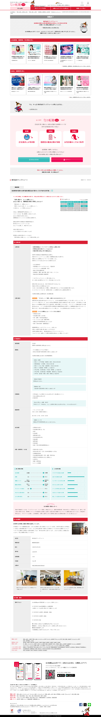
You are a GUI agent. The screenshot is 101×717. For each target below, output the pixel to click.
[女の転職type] (12, 706)
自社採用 (48, 706)
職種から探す (13, 694)
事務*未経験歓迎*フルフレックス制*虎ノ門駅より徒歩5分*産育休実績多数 (50, 88)
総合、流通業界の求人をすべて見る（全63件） (80, 97)
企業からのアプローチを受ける (60, 8)
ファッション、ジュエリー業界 (29, 645)
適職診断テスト (36, 699)
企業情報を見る (33, 109)
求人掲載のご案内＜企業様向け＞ (63, 5)
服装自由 (78, 647)
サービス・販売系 (50, 639)
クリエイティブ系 (75, 639)
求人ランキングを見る (40, 8)
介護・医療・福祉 (75, 694)
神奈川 (21, 695)
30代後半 (45, 650)
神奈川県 (32, 642)
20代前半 (40, 650)
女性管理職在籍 (61, 647)
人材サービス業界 (41, 644)
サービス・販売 (33, 694)
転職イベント (24, 699)
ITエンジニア (68, 694)
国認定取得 (54, 697)
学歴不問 (67, 647)
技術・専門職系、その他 (28, 640)
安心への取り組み (20, 705)
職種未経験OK (54, 647)
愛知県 (44, 642)
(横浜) (23, 695)
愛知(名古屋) (37, 695)
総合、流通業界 (66, 645)
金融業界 (69, 644)
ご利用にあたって (13, 705)
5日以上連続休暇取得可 (56, 648)
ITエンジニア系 (58, 639)
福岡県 (47, 642)
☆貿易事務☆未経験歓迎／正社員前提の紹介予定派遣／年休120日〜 (66, 57)
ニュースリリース (45, 705)
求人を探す (20, 8)
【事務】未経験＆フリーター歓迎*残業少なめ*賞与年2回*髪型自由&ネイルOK (34, 88)
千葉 (30, 695)
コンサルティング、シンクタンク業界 (54, 645)
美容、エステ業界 (41, 645)
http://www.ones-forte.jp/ (38, 565)
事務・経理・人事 (49, 694)
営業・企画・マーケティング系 (39, 639)
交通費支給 (32, 648)
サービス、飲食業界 (76, 644)
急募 (36, 648)
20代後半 (28, 650)
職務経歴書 (30, 699)
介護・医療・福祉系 (66, 639)
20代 (24, 650)
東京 (18, 695)
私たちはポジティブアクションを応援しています (48, 712)
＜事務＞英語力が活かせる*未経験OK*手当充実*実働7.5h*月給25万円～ (82, 57)
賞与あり (40, 648)
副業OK (27, 697)
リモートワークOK (21, 697)
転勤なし (25, 647)
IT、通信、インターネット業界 (29, 644)
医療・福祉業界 (49, 644)
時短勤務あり (83, 647)
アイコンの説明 (84, 199)
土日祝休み (72, 647)
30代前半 (35, 650)
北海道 (58, 642)
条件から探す (13, 697)
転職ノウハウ (13, 699)
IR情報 (45, 706)
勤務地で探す (13, 695)
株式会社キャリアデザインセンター (22, 706)
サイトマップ (53, 5)
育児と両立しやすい (38, 647)
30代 (32, 650)
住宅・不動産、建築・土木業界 (59, 644)
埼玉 (27, 695)
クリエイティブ (41, 694)
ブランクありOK (46, 647)
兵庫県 (51, 642)
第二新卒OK (30, 647)
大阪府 (28, 642)
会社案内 (41, 706)
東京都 (24, 642)
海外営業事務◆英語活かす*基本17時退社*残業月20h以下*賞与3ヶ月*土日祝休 (34, 57)
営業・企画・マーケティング (23, 694)
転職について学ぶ (80, 8)
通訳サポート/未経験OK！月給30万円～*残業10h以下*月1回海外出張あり (18, 88)
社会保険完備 (26, 648)
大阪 (32, 695)
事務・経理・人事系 (27, 639)
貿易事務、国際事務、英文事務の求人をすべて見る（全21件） (77, 66)
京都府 (55, 642)
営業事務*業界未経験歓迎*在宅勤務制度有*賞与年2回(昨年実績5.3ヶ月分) (66, 88)
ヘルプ (48, 5)
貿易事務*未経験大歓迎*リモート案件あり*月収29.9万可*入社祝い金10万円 (18, 57)
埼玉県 (36, 642)
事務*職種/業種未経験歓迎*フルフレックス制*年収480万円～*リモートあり (82, 88)
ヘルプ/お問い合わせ (53, 705)
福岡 (42, 695)
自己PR (18, 699)
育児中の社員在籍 (46, 648)
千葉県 (40, 642)
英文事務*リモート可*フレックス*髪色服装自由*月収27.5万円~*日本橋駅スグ (50, 57)
